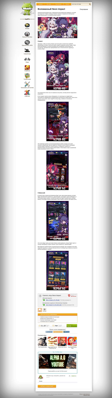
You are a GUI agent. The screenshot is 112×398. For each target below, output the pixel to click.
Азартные (27, 93)
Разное (67, 4)
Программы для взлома (27, 84)
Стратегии (27, 67)
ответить (48, 377)
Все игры (49, 4)
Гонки (27, 59)
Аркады (27, 25)
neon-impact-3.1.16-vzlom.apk (53, 305)
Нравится (74, 375)
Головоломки (27, 76)
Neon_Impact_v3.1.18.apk (52, 300)
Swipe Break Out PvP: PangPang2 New (52, 348)
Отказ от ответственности (84, 394)
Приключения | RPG (27, 42)
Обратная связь (86, 395)
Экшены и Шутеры (27, 34)
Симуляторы (27, 51)
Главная (40, 4)
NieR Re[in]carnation (42, 347)
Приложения (58, 4)
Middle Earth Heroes (62, 347)
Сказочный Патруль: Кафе (72, 348)
